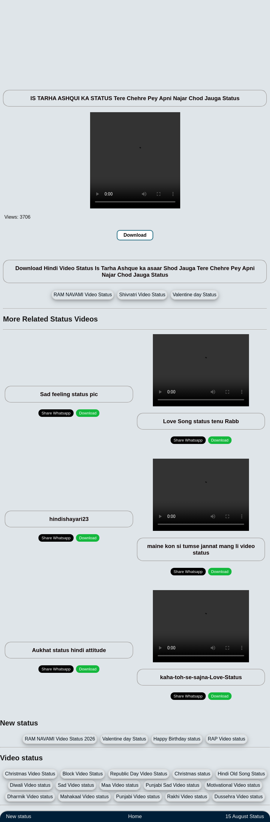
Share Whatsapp (56, 413)
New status (18, 816)
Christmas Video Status (30, 773)
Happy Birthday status (177, 738)
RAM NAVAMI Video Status (83, 294)
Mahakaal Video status (84, 796)
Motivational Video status (233, 785)
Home (135, 816)
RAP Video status (226, 738)
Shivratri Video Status (142, 294)
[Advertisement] (135, 42)
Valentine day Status (195, 294)
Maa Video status (120, 785)
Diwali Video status (30, 785)
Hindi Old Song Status (241, 773)
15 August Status (244, 816)
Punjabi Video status (138, 796)
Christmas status (192, 773)
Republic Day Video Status (138, 773)
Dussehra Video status (238, 796)
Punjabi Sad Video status (172, 785)
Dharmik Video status (30, 796)
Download (134, 235)
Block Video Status (82, 773)
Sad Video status (76, 785)
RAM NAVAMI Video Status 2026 (60, 738)
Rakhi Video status (187, 796)
